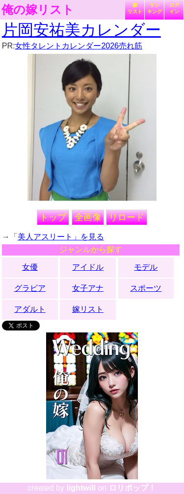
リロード (126, 217)
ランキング (154, 8)
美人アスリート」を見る (61, 237)
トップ (53, 217)
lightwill (81, 488)
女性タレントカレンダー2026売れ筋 (78, 46)
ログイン (174, 8)
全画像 (88, 217)
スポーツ (145, 288)
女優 (30, 267)
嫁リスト (135, 8)
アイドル (88, 267)
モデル (146, 267)
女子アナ (88, 288)
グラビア (30, 288)
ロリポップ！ (132, 488)
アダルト (30, 309)
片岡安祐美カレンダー (81, 30)
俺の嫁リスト (37, 9)
